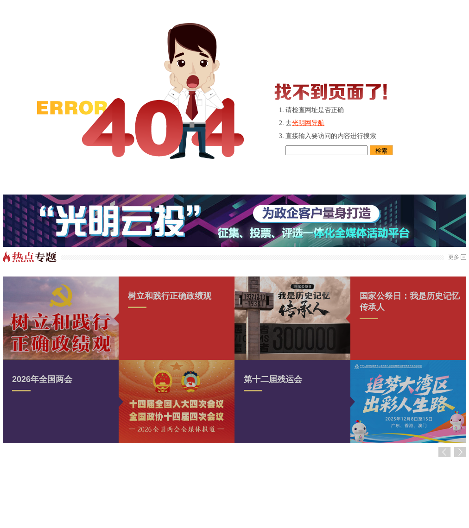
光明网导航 (308, 122)
